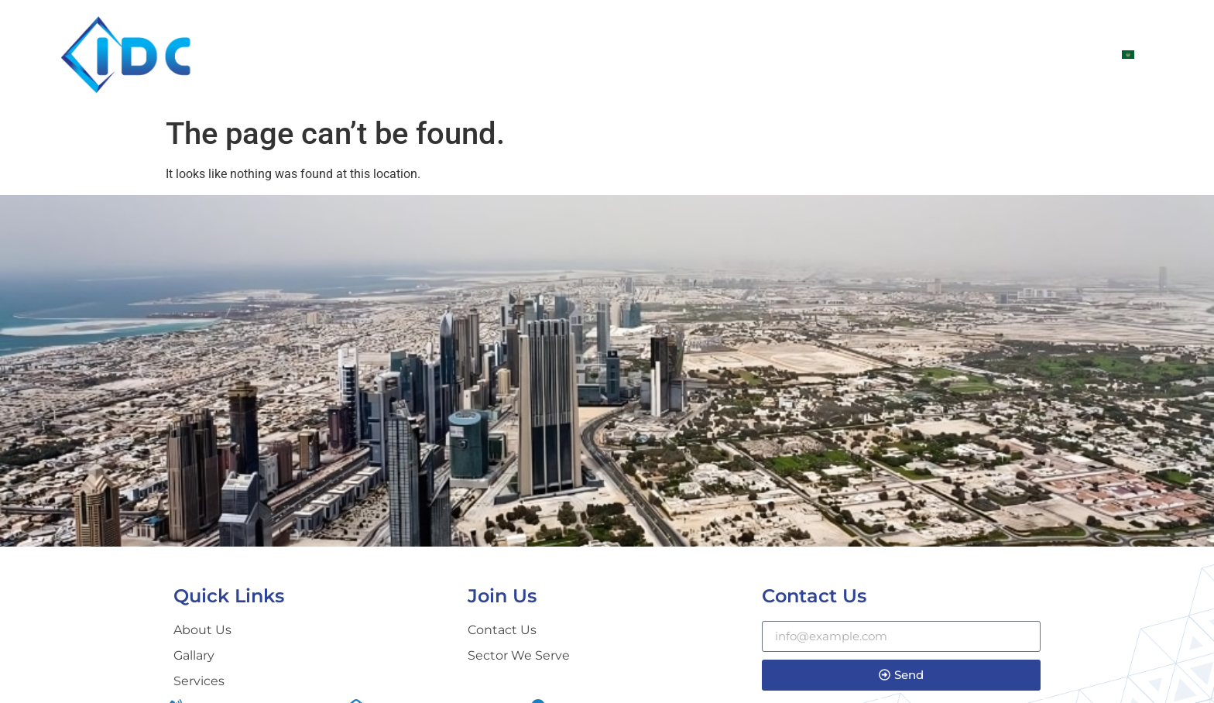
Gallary (970, 54)
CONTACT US (1060, 54)
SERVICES (889, 54)
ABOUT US (726, 54)
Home (653, 54)
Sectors (809, 54)
